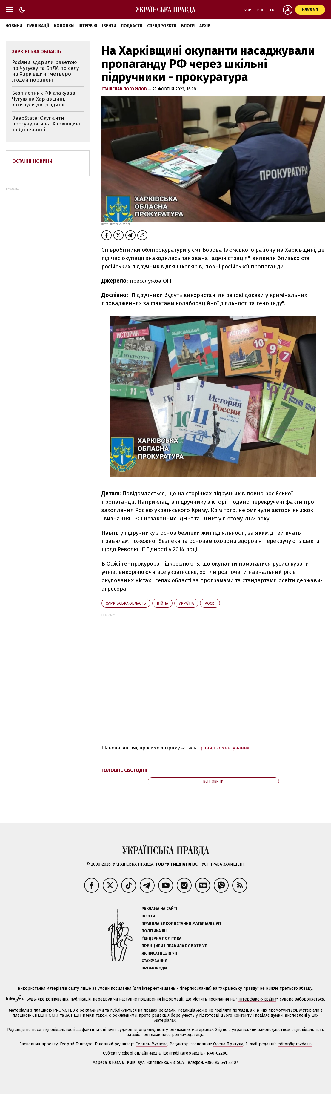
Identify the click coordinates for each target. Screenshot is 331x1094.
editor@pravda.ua (295, 1044)
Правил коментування (223, 748)
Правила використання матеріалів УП (181, 923)
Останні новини (32, 161)
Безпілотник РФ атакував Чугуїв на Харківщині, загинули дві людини (43, 99)
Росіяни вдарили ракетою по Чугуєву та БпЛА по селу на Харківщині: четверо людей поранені (45, 71)
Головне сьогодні (124, 770)
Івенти (109, 25)
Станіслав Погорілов (124, 89)
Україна (186, 603)
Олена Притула (228, 1044)
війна (162, 603)
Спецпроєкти (161, 25)
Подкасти (131, 25)
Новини (13, 25)
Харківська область (126, 603)
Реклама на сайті (159, 908)
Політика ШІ (154, 931)
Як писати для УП (159, 953)
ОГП (168, 280)
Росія (209, 603)
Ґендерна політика (161, 938)
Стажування (154, 960)
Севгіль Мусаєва (151, 1044)
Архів (204, 25)
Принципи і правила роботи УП (174, 946)
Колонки (64, 25)
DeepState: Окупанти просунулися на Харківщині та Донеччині (46, 124)
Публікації (38, 25)
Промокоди (154, 968)
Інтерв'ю (87, 25)
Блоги (188, 25)
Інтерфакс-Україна (257, 999)
